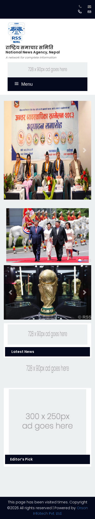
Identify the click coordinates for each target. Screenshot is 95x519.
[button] (10, 150)
